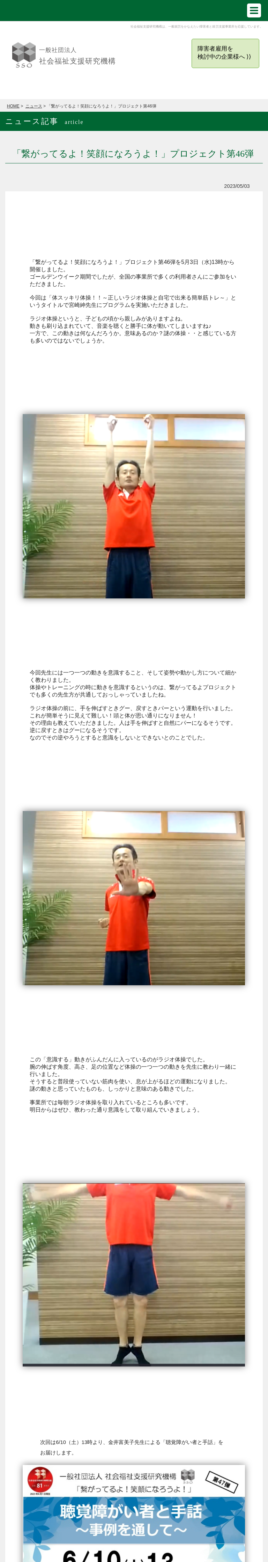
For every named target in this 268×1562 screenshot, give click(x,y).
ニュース (33, 106)
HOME (13, 106)
